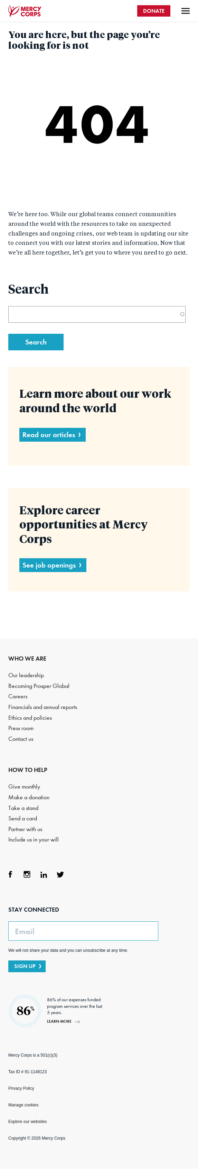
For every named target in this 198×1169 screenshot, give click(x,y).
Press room (21, 728)
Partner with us (25, 829)
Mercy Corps (24, 11)
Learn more (59, 1021)
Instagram (27, 874)
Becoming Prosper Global (38, 686)
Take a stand (23, 808)
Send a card (22, 818)
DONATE (153, 11)
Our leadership (26, 675)
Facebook (10, 874)
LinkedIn (43, 874)
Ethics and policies (30, 717)
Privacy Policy (21, 1088)
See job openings (49, 565)
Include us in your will (33, 839)
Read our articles (48, 434)
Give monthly (24, 786)
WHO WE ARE (27, 658)
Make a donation (28, 797)
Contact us (20, 739)
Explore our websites (27, 1121)
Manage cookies (23, 1105)
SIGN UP (25, 966)
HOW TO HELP (27, 770)
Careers (17, 696)
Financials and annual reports (42, 707)
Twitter (60, 874)
